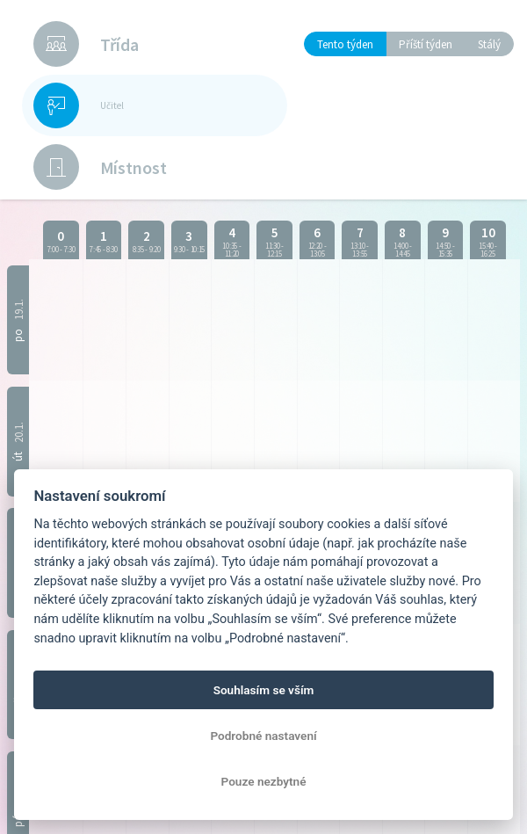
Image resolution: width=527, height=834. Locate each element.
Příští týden (425, 44)
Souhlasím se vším (263, 690)
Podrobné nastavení (263, 736)
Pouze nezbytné (264, 781)
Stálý (489, 44)
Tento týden (345, 44)
